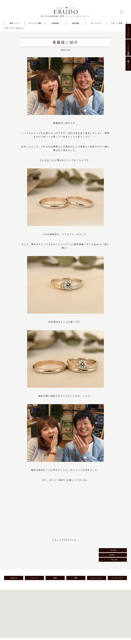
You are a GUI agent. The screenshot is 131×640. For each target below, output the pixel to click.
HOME (6, 28)
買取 (76, 578)
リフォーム (34, 578)
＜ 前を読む (113, 550)
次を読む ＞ (113, 555)
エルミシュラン (96, 578)
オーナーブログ (117, 578)
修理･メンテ (128, 63)
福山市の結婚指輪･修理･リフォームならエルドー (65, 16)
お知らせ (11, 28)
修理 (55, 578)
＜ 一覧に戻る (113, 560)
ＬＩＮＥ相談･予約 (128, 47)
